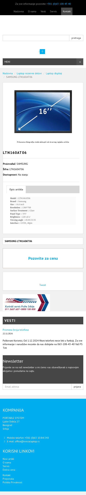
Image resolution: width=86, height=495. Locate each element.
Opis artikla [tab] (16, 189)
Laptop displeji (54, 73)
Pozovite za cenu (43, 258)
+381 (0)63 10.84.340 (37, 437)
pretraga (76, 38)
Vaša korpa (22, 50)
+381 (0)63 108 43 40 (59, 3)
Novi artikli (8, 459)
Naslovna (19, 11)
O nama (32, 11)
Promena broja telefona (16, 329)
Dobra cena (9, 469)
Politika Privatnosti (12, 482)
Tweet (42, 285)
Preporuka (8, 478)
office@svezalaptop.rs (27, 441)
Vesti (43, 11)
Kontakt (67, 11)
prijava (77, 386)
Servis (53, 11)
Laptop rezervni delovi (29, 73)
